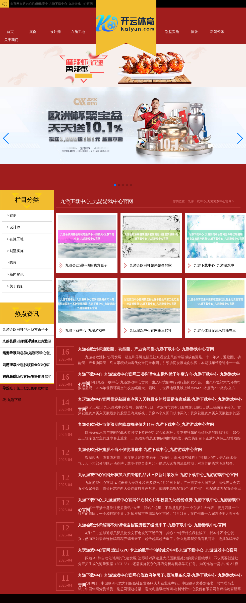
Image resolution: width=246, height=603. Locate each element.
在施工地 (78, 32)
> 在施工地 (15, 239)
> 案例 (12, 215)
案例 (32, 32)
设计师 (55, 32)
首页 (10, 32)
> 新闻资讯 (15, 274)
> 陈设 (12, 263)
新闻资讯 (217, 32)
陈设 (194, 32)
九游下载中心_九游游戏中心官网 (209, 201)
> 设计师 (13, 227)
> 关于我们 (15, 286)
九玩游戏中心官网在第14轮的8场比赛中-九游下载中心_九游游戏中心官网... (81, 4)
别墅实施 (172, 32)
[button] (240, 138)
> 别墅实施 (15, 251)
